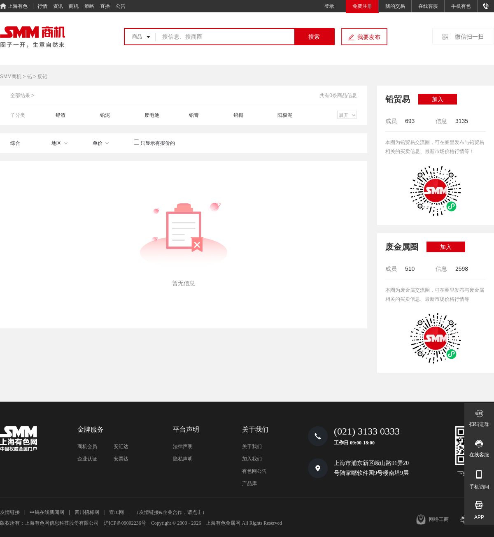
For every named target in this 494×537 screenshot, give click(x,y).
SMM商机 (10, 76)
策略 (89, 6)
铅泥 (105, 115)
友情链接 (10, 512)
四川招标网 (87, 512)
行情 (42, 6)
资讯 (58, 6)
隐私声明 (183, 459)
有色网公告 (254, 471)
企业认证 (87, 459)
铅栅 (238, 115)
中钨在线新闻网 (47, 512)
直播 (105, 6)
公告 (121, 6)
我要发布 (368, 37)
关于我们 (252, 446)
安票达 (121, 459)
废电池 (151, 115)
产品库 (249, 483)
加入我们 (252, 459)
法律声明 (183, 446)
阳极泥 (284, 115)
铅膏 (194, 115)
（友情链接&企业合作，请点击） (170, 512)
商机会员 (87, 446)
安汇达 (121, 446)
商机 (74, 6)
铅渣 (60, 115)
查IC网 (116, 512)
